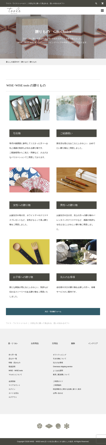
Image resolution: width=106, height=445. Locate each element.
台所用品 (35, 343)
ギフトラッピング (59, 355)
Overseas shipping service (62, 367)
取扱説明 (12, 367)
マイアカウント (14, 385)
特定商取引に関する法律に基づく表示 (67, 389)
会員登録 (12, 381)
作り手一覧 (13, 355)
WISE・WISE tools (16, 371)
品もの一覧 (13, 359)
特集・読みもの (14, 363)
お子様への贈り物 (23, 277)
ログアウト (13, 397)
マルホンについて (15, 375)
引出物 (17, 133)
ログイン (12, 389)
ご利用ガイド (58, 381)
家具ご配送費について (61, 375)
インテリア (93, 343)
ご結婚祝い (66, 133)
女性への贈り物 (22, 205)
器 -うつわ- (13, 343)
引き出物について (59, 359)
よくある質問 (58, 371)
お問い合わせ (58, 393)
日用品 (55, 343)
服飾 (73, 343)
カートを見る (14, 393)
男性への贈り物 (69, 205)
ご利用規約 (57, 385)
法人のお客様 (67, 277)
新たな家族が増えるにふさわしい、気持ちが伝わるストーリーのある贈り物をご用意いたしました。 (28, 292)
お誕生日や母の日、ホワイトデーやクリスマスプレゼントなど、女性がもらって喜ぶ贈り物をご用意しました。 (28, 220)
